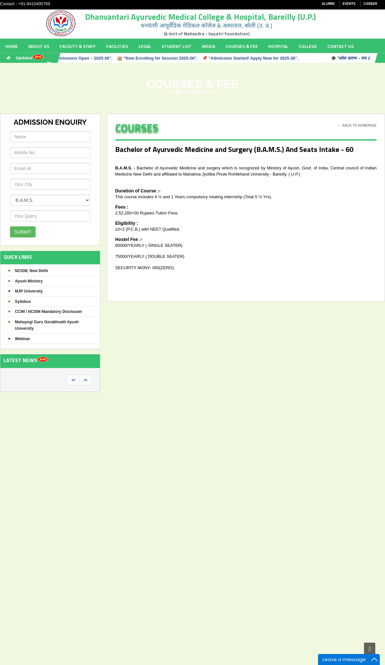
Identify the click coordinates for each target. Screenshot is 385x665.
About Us (38, 46)
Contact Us (340, 46)
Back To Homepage (357, 125)
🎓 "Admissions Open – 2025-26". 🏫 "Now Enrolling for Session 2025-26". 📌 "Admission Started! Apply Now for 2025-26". (172, 58)
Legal (144, 46)
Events (349, 4)
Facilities (117, 46)
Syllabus (23, 301)
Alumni (328, 4)
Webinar (22, 339)
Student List (176, 46)
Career (370, 4)
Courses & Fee (242, 46)
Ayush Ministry (29, 281)
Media (208, 46)
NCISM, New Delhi (31, 271)
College (308, 46)
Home (11, 46)
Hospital (278, 46)
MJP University (29, 291)
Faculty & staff (78, 46)
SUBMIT (22, 232)
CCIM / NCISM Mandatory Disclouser (48, 311)
